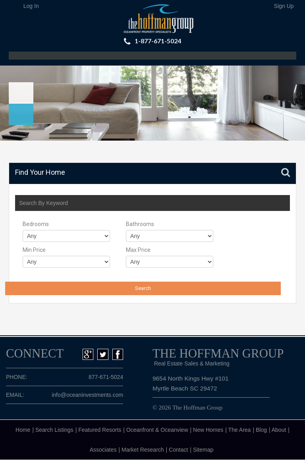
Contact (178, 449)
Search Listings (54, 430)
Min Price (34, 250)
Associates (103, 449)
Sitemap (203, 449)
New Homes (208, 430)
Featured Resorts (99, 430)
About (279, 430)
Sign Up (284, 6)
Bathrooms (140, 224)
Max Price (138, 250)
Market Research (143, 449)
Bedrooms (36, 224)
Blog (261, 430)
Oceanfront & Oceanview (157, 430)
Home (22, 430)
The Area (239, 430)
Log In (31, 6)
